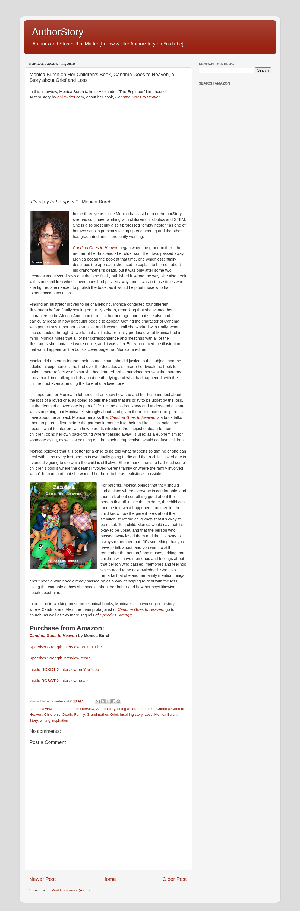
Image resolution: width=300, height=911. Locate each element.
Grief (114, 714)
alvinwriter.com (70, 97)
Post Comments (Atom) (71, 890)
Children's (52, 714)
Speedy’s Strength (116, 615)
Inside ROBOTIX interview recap (59, 680)
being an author (130, 709)
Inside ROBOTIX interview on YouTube (65, 669)
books (149, 709)
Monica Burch (165, 714)
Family (79, 714)
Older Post (174, 879)
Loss (148, 714)
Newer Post (42, 879)
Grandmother (97, 714)
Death (67, 714)
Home (109, 879)
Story (34, 720)
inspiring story (131, 714)
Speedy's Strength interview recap (60, 658)
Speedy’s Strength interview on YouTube (66, 647)
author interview (81, 709)
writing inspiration (54, 720)
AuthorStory (58, 32)
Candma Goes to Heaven (138, 97)
